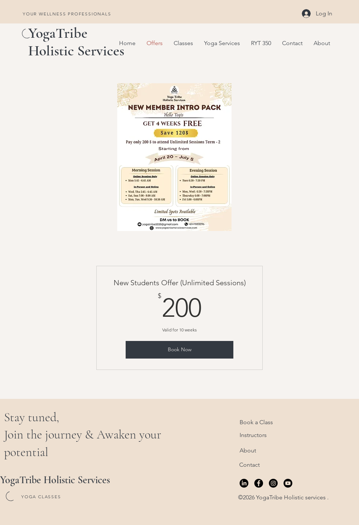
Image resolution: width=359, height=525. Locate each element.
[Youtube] (288, 483)
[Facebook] (258, 483)
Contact (249, 464)
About (248, 450)
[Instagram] (273, 483)
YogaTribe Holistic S (58, 41)
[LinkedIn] (244, 483)
